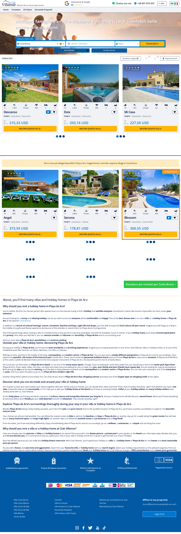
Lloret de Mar (147, 222)
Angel (7, 218)
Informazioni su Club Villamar (67, 506)
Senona (69, 218)
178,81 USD (79, 228)
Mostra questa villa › (30, 128)
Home (6, 9)
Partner (103, 503)
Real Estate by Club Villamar (112, 506)
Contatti (58, 500)
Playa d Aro (26, 116)
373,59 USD (18, 228)
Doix (67, 112)
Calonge (85, 222)
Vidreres (25, 222)
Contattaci (15, 9)
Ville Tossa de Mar (21, 510)
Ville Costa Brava (21, 500)
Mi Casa (129, 112)
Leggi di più (159, 514)
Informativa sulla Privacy (65, 513)
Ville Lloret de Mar (22, 506)
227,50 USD (139, 122)
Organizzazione (169, 58)
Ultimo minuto (61, 503)
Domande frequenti (43, 9)
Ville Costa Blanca (21, 503)
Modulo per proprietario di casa (114, 500)
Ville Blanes (19, 513)
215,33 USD (18, 122)
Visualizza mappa (130, 58)
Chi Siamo (27, 9)
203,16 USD (79, 122)
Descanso (10, 112)
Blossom (130, 218)
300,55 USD (139, 228)
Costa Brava (15, 116)
